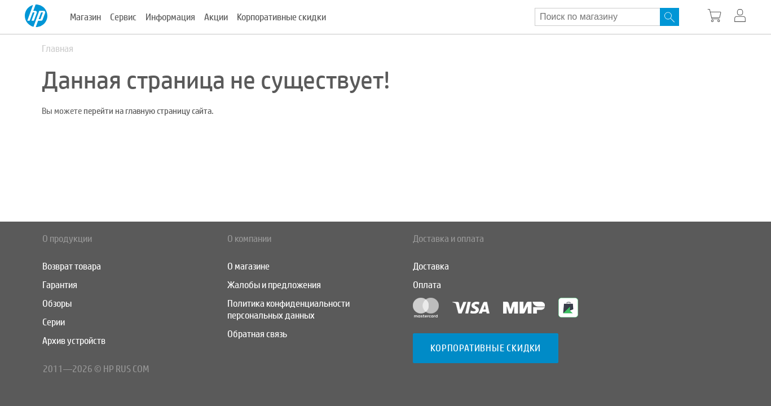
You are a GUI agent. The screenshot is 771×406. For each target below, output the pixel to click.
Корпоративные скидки (281, 17)
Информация (170, 17)
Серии (53, 322)
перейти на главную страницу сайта (147, 111)
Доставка (431, 266)
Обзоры (57, 304)
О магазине (248, 266)
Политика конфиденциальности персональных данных (288, 309)
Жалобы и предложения (274, 285)
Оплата (427, 285)
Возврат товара (71, 266)
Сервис (123, 17)
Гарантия (59, 285)
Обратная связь (257, 334)
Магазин (85, 17)
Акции (216, 17)
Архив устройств (73, 341)
